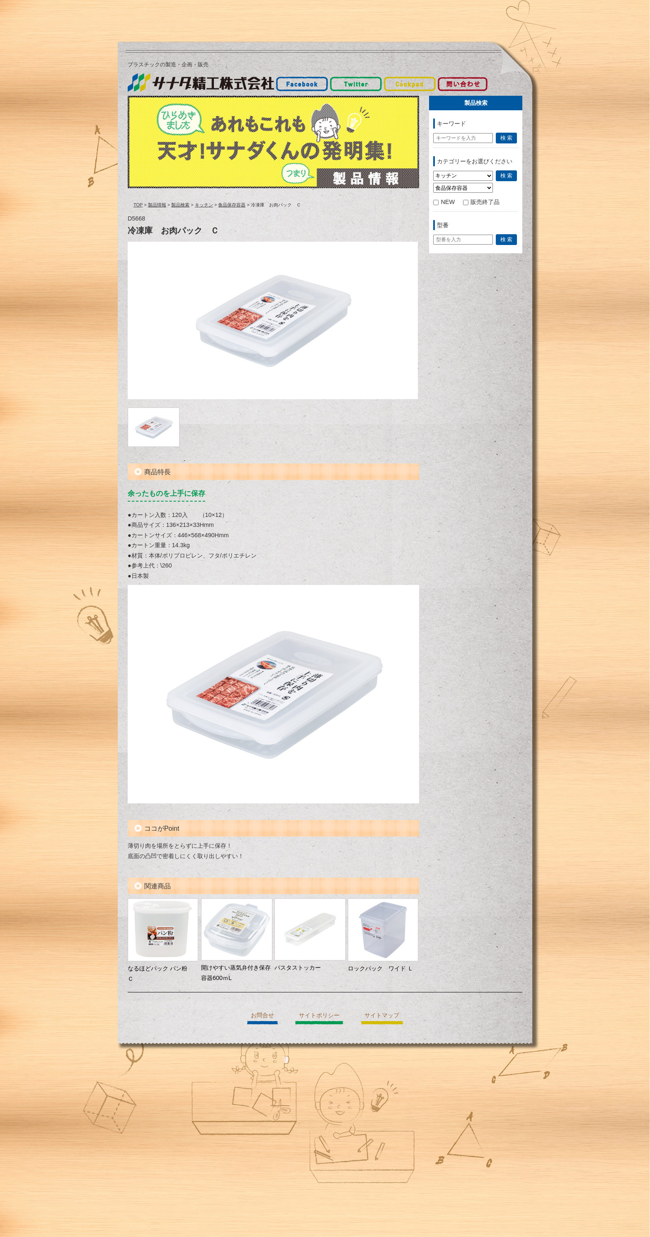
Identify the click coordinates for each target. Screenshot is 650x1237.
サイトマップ (381, 1015)
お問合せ (262, 1015)
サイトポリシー (319, 1015)
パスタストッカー (297, 967)
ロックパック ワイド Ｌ (380, 968)
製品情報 (157, 204)
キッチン (204, 204)
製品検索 (180, 204)
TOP (138, 204)
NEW (444, 202)
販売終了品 (481, 202)
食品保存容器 (231, 204)
